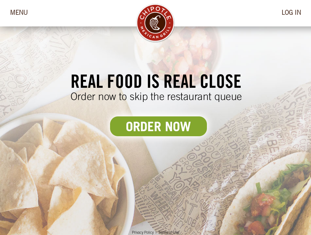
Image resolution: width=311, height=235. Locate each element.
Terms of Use (168, 233)
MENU (19, 13)
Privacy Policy (143, 233)
